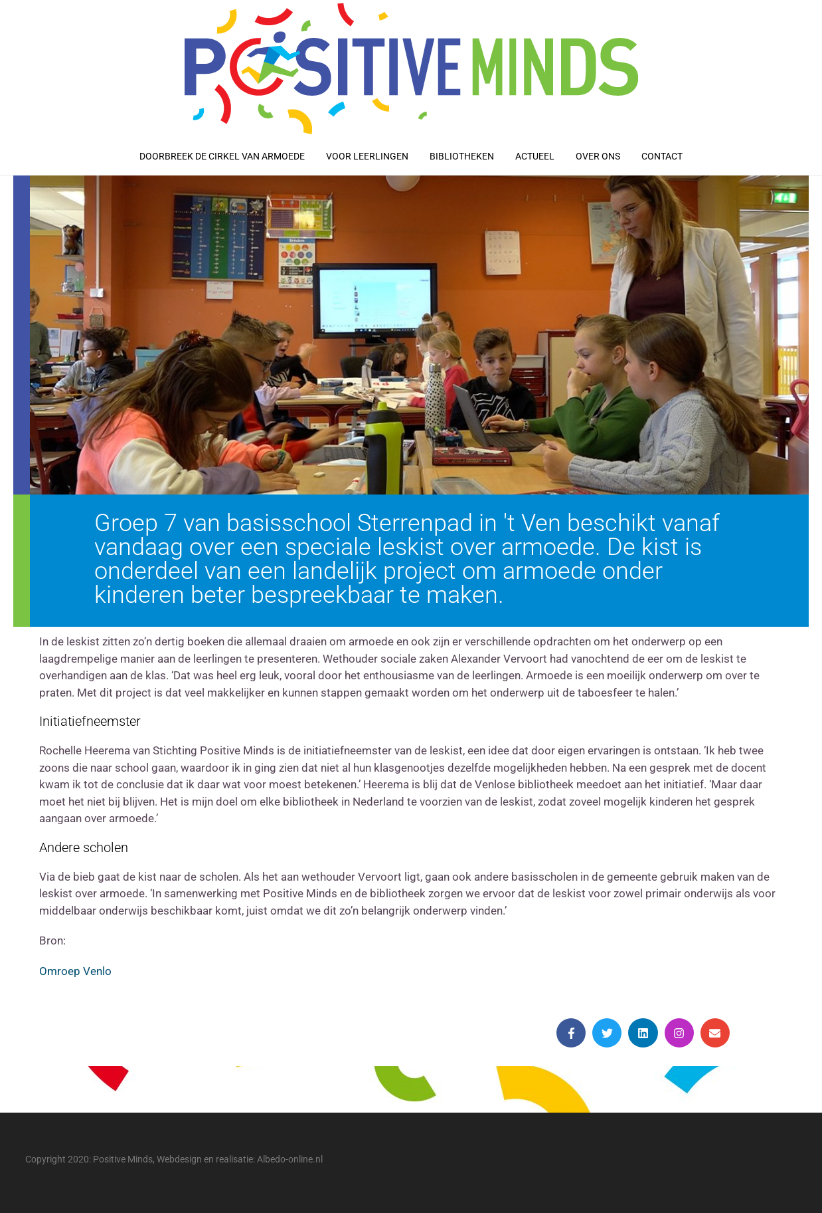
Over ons (598, 156)
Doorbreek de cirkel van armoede (222, 156)
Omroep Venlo (75, 971)
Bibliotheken (462, 156)
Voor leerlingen (367, 156)
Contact (662, 156)
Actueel (534, 156)
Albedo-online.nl (290, 1159)
